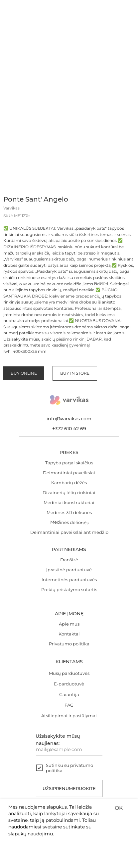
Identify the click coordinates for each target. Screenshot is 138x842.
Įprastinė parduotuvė (69, 569)
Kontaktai (69, 633)
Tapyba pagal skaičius (69, 462)
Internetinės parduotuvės (69, 579)
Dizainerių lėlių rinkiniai (69, 492)
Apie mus (69, 624)
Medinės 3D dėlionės (69, 512)
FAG (69, 705)
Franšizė (69, 559)
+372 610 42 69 (69, 429)
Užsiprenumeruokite (69, 788)
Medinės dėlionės (69, 522)
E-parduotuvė (69, 683)
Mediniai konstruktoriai (69, 502)
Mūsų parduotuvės (69, 673)
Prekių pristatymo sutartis (69, 589)
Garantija (69, 694)
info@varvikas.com (69, 419)
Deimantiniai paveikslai (69, 472)
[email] (69, 749)
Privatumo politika (69, 643)
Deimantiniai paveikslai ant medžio (69, 532)
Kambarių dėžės (69, 482)
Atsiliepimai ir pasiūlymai (69, 715)
